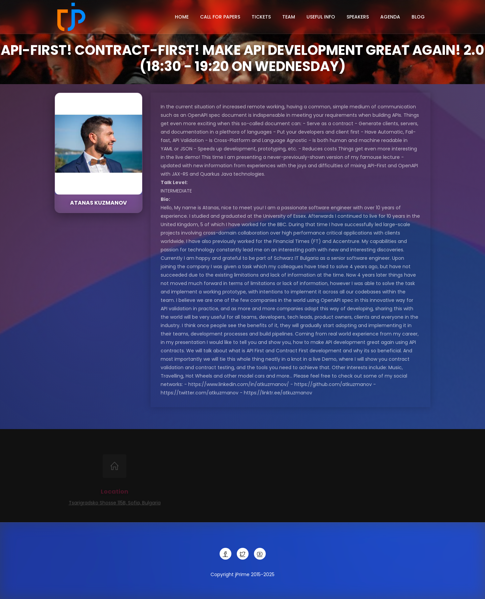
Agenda (390, 16)
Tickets (261, 16)
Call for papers (220, 16)
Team (288, 16)
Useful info (320, 16)
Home (182, 16)
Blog (418, 16)
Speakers (358, 16)
